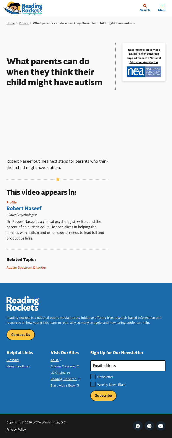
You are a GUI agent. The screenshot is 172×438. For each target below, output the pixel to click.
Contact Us (20, 334)
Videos (24, 23)
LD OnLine (60, 372)
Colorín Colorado (65, 366)
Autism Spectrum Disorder (26, 267)
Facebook (138, 426)
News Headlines (18, 366)
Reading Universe (65, 379)
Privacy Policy (16, 429)
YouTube (161, 426)
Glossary (12, 360)
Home (10, 23)
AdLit (56, 360)
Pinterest (149, 426)
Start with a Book (65, 385)
